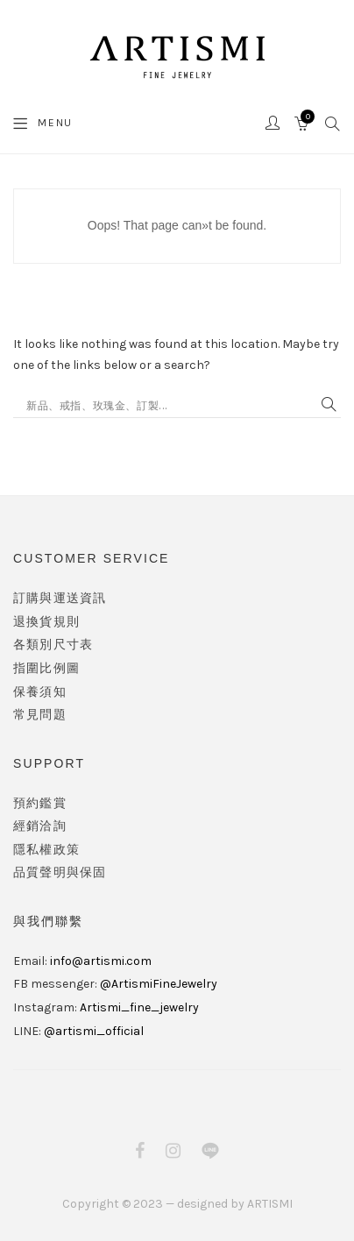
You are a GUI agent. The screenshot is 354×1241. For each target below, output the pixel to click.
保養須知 (40, 691)
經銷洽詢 (40, 826)
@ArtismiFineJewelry (158, 983)
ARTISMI (270, 1203)
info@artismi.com (101, 961)
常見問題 (40, 714)
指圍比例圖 (46, 668)
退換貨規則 (46, 621)
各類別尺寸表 (53, 644)
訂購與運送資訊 (59, 598)
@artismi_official (94, 1031)
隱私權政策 (46, 849)
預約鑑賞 (40, 803)
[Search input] (169, 405)
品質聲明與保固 (59, 872)
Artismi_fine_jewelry (139, 1007)
